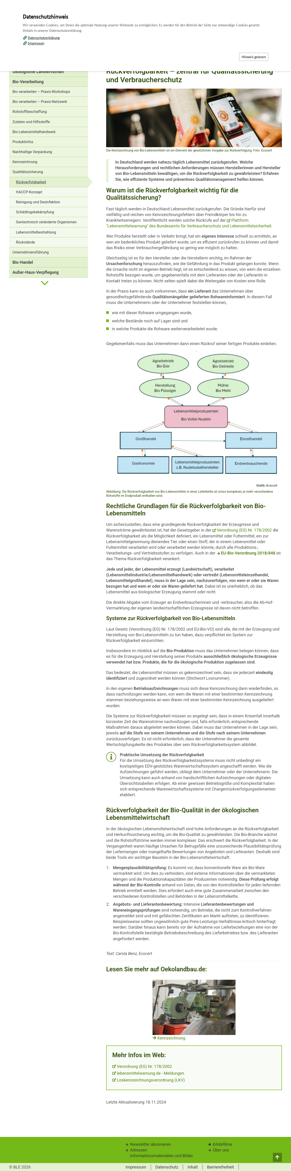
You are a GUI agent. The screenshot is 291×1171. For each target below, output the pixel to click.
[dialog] (145, 585)
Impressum (36, 43)
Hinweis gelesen (254, 56)
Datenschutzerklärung (44, 37)
